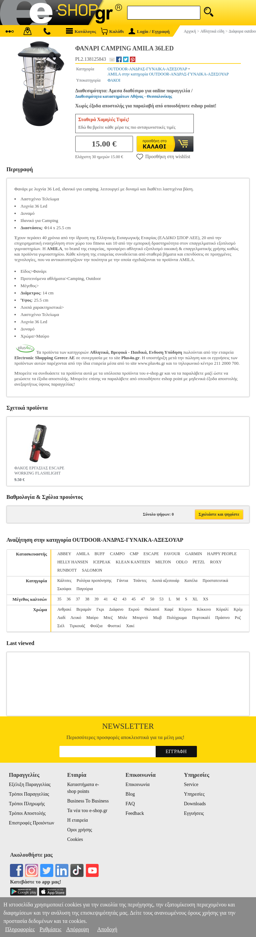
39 (96, 599)
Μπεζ (108, 617)
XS (205, 599)
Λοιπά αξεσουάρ (165, 580)
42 (115, 599)
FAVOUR (172, 553)
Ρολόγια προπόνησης (94, 580)
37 (78, 599)
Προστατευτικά (215, 580)
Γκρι (100, 609)
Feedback (134, 813)
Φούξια (96, 625)
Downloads (195, 803)
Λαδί (61, 617)
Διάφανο (116, 609)
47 (143, 599)
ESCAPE (151, 553)
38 (87, 599)
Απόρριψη (77, 929)
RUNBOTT (67, 570)
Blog (130, 794)
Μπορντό (140, 617)
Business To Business (88, 801)
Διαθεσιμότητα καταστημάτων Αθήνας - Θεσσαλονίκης (123, 96)
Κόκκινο (204, 609)
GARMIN (193, 553)
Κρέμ (238, 609)
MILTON (163, 562)
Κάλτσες (64, 580)
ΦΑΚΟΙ (114, 80)
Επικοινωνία (137, 784)
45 (134, 599)
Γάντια (122, 580)
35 (59, 599)
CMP (134, 553)
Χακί (130, 625)
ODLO (181, 562)
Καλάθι (112, 31)
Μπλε (122, 617)
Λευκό (75, 617)
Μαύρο (92, 617)
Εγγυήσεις (194, 813)
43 (124, 599)
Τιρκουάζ (77, 625)
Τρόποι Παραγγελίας (29, 794)
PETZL (199, 562)
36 (69, 599)
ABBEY (64, 553)
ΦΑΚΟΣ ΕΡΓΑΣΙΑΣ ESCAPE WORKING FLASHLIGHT (39, 471)
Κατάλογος (81, 31)
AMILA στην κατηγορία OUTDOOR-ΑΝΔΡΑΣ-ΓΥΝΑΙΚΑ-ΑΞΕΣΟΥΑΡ (168, 74)
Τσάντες (140, 580)
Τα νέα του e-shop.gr (87, 810)
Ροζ (238, 617)
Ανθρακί (64, 609)
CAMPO (117, 553)
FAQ (130, 803)
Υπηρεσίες (194, 794)
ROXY (216, 562)
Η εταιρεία (77, 820)
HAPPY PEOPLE (222, 553)
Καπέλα (191, 580)
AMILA (82, 553)
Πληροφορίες (20, 929)
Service (191, 784)
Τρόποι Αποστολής (27, 813)
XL (195, 599)
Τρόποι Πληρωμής (27, 803)
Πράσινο (222, 617)
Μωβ (157, 617)
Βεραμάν (83, 609)
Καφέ (169, 609)
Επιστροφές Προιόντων (31, 822)
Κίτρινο (185, 609)
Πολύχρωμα (177, 617)
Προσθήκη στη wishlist (163, 156)
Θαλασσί (151, 609)
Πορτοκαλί (201, 617)
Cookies (75, 839)
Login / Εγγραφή (149, 31)
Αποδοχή (107, 929)
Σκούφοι (64, 588)
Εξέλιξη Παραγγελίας (30, 784)
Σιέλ (61, 625)
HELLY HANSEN (72, 562)
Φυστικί (114, 625)
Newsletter (128, 726)
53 (161, 599)
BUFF (99, 553)
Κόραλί (222, 609)
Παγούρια (85, 588)
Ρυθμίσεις (50, 929)
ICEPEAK (102, 562)
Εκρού (134, 609)
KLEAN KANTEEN (133, 562)
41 (106, 599)
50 (152, 599)
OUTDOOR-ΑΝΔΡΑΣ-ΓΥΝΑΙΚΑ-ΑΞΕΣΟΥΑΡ (147, 69)
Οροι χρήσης (79, 829)
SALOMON (92, 570)
